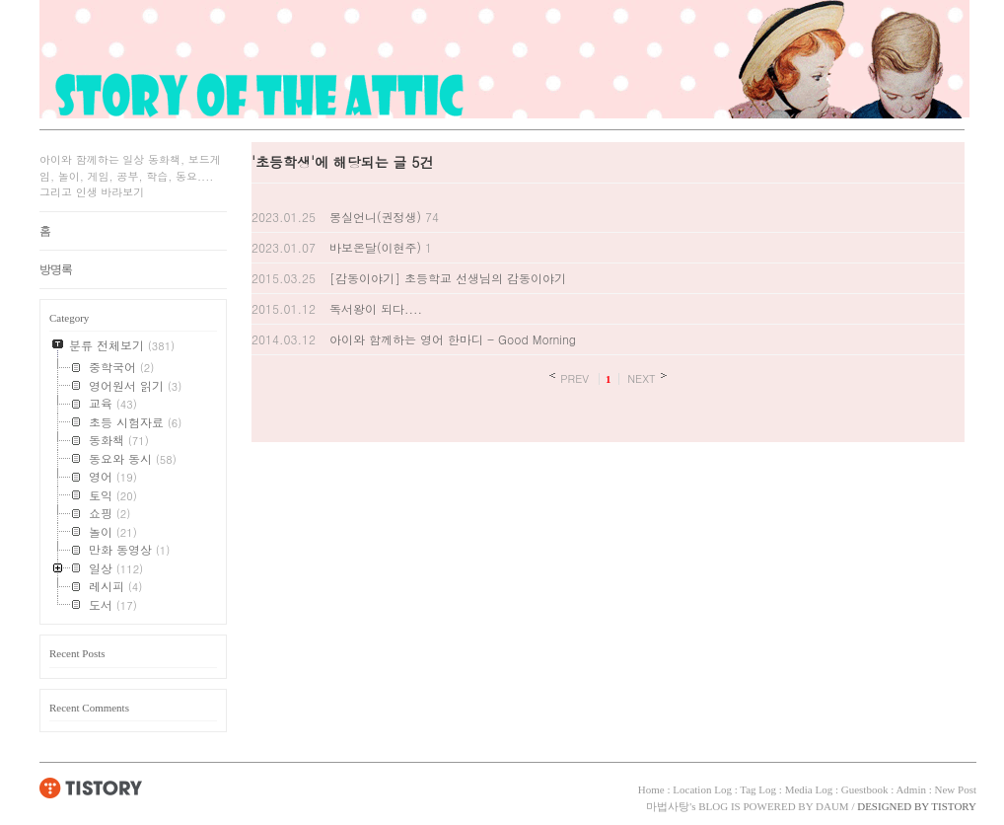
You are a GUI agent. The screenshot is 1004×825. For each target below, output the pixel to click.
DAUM (832, 806)
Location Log (702, 789)
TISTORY (91, 787)
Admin (911, 789)
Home (651, 789)
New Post (955, 789)
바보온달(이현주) (375, 247)
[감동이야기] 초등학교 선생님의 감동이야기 (447, 277)
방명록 (55, 269)
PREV (574, 378)
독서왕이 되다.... (375, 308)
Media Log (809, 789)
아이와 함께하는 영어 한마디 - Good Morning (452, 339)
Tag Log (758, 789)
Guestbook (865, 789)
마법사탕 (667, 806)
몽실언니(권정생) (375, 216)
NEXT (641, 378)
